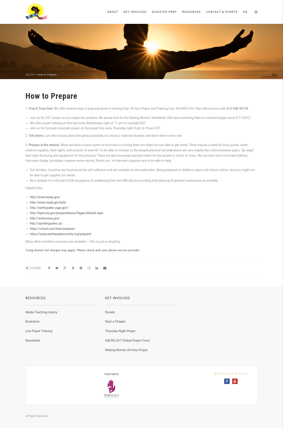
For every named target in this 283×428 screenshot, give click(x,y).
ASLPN (29, 74)
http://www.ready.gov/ (45, 197)
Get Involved (135, 11)
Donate (110, 312)
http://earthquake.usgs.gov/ (49, 207)
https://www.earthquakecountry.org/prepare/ (61, 234)
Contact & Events (222, 11)
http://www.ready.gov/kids (48, 202)
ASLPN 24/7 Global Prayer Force (127, 340)
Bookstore (32, 321)
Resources (191, 11)
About (112, 11)
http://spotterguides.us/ (46, 223)
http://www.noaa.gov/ (45, 218)
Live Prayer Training (38, 331)
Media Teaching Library (41, 312)
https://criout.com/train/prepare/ (52, 228)
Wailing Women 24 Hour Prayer (126, 350)
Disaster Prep (164, 11)
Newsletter (32, 340)
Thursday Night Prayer (120, 331)
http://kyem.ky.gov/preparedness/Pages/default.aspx (66, 213)
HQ (245, 11)
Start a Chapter (115, 321)
